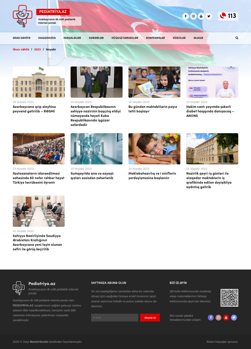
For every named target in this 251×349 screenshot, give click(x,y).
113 (232, 16)
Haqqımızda (47, 38)
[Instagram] (193, 16)
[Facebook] (185, 16)
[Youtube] (201, 16)
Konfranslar (155, 38)
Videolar (179, 38)
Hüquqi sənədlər (125, 38)
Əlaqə (198, 38)
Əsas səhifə (21, 38)
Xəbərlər (96, 38)
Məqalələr (72, 38)
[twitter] (208, 16)
